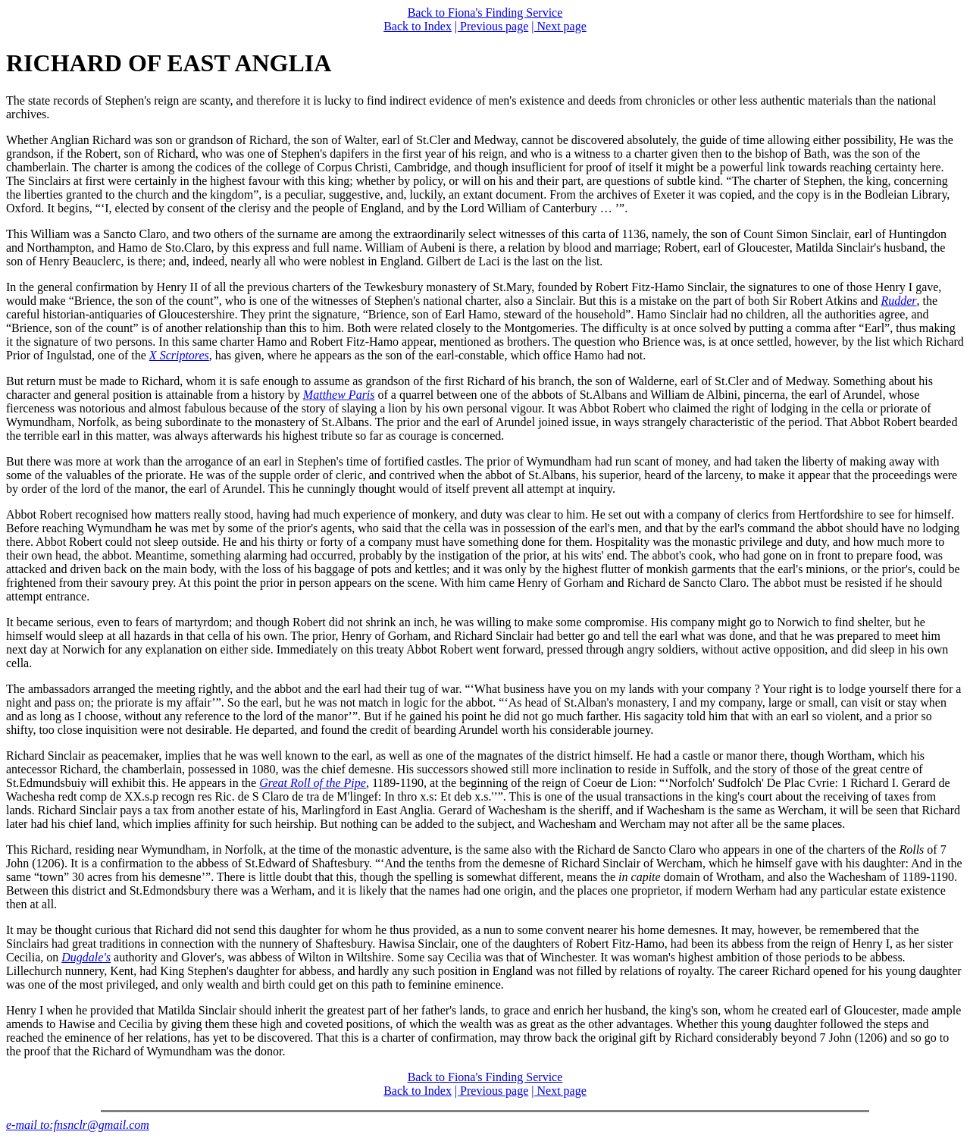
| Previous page (491, 26)
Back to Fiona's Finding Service (485, 12)
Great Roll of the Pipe (312, 782)
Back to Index (417, 26)
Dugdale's (86, 957)
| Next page (559, 26)
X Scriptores (179, 355)
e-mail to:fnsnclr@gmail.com (77, 1124)
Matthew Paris (339, 394)
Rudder (898, 300)
